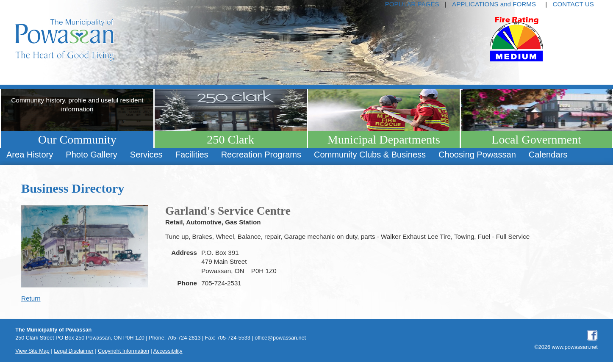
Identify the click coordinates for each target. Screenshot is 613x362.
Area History (29, 154)
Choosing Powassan (477, 154)
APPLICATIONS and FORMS (494, 4)
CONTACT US (573, 4)
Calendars (548, 154)
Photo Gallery (91, 154)
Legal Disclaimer (74, 351)
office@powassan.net (280, 338)
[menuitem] (29, 154)
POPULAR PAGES (412, 4)
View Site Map (32, 351)
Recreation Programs (261, 154)
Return (31, 298)
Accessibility (168, 351)
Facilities (191, 154)
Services (146, 154)
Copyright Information (123, 351)
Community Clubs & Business (370, 154)
